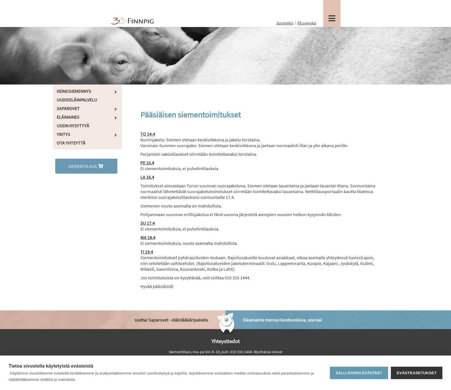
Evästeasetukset (417, 373)
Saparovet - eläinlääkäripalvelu (171, 320)
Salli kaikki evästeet (359, 373)
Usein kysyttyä (73, 125)
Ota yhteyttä (71, 143)
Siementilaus (86, 166)
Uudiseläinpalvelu (77, 100)
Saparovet (68, 108)
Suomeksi (284, 23)
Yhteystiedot (225, 341)
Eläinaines (68, 117)
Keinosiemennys (74, 91)
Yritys (63, 134)
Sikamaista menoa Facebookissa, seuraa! (282, 320)
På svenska (306, 23)
